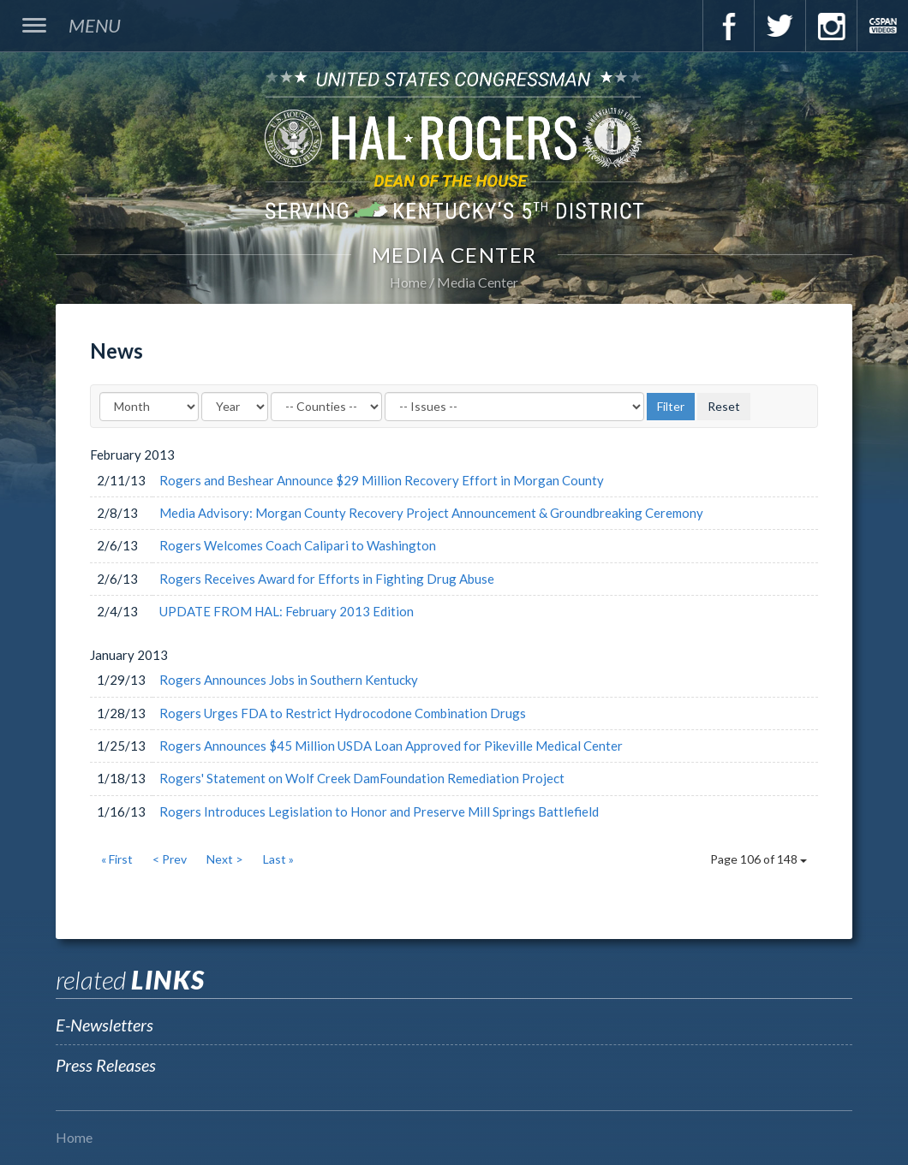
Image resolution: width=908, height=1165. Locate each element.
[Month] (149, 406)
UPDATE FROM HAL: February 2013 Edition (286, 611)
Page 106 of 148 (758, 859)
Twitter (779, 25)
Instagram (831, 25)
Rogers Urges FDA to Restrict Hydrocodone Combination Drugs (342, 713)
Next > (224, 859)
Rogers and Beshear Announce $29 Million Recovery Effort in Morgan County (381, 480)
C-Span (882, 25)
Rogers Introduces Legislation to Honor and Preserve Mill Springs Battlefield (379, 811)
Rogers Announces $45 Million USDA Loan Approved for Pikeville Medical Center (391, 745)
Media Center (477, 282)
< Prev (169, 859)
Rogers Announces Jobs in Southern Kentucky (288, 679)
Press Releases (106, 1065)
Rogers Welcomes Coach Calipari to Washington (297, 545)
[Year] (234, 406)
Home (408, 282)
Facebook (728, 25)
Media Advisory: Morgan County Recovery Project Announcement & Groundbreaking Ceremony (431, 512)
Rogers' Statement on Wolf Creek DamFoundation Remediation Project (362, 778)
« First (117, 859)
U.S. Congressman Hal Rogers (454, 144)
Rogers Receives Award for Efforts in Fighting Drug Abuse (326, 578)
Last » (278, 859)
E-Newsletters (104, 1024)
